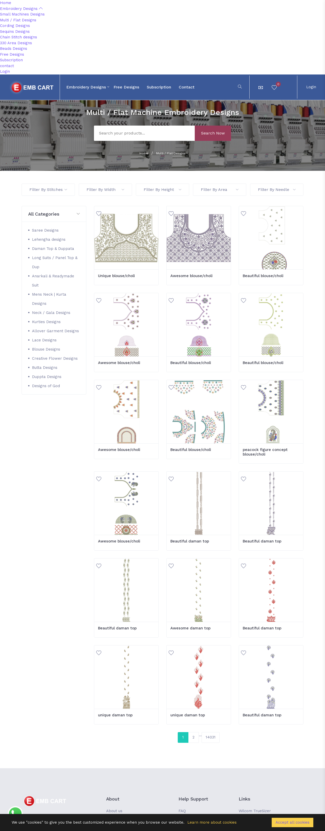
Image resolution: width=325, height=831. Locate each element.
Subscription (11, 60)
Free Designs (12, 54)
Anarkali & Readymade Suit (53, 281)
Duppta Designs (46, 376)
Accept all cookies (292, 822)
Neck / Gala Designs (51, 312)
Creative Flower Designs (55, 358)
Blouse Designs (46, 349)
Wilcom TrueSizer (255, 811)
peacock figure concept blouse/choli (265, 452)
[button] (54, 214)
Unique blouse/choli (116, 276)
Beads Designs (13, 48)
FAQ (182, 811)
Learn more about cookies (212, 822)
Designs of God (46, 386)
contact (7, 66)
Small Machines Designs (22, 14)
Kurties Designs (46, 322)
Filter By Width (105, 189)
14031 (211, 737)
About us (114, 811)
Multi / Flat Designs (18, 20)
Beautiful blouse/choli (263, 276)
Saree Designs (45, 230)
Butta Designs (44, 367)
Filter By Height (162, 189)
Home (5, 3)
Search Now (213, 133)
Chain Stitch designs (18, 37)
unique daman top (115, 715)
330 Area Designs (16, 43)
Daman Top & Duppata (53, 248)
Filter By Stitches (48, 189)
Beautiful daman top (189, 541)
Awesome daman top (190, 628)
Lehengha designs (49, 239)
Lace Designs (44, 340)
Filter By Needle (277, 189)
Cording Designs (15, 25)
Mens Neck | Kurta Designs (49, 299)
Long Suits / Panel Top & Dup (54, 262)
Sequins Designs (15, 31)
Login (5, 71)
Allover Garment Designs (55, 331)
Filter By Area (219, 189)
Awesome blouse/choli (191, 276)
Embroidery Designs (21, 8)
